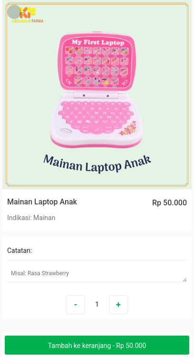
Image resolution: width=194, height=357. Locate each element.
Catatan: (19, 250)
